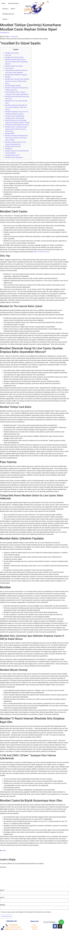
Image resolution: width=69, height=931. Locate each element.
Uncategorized (4, 32)
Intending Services (8, 14)
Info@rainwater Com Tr (12, 155)
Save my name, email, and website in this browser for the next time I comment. (26, 912)
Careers (5, 19)
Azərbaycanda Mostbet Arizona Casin (17, 125)
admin (4, 850)
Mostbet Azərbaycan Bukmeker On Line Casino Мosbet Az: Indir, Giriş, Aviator (16, 107)
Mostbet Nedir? (10, 133)
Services (5, 9)
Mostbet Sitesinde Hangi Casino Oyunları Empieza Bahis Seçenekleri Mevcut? (16, 62)
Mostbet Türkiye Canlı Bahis (14, 66)
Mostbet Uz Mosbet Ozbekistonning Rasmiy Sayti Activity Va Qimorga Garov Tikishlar (16, 138)
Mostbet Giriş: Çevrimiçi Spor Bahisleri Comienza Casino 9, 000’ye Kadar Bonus (17, 81)
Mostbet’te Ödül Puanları (13, 146)
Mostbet (7, 77)
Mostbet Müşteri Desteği (13, 85)
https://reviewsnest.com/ (42, 252)
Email (2, 897)
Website (2, 905)
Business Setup (13, 3)
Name (2, 890)
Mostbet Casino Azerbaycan (14, 157)
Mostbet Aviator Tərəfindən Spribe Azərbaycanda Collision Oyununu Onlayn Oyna (16, 129)
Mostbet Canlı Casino (12, 53)
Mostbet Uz (8, 149)
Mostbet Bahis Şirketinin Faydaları (16, 75)
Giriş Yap (8, 55)
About (13, 9)
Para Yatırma (9, 68)
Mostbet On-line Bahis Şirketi (14, 57)
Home (3, 3)
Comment (3, 867)
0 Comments (14, 36)
